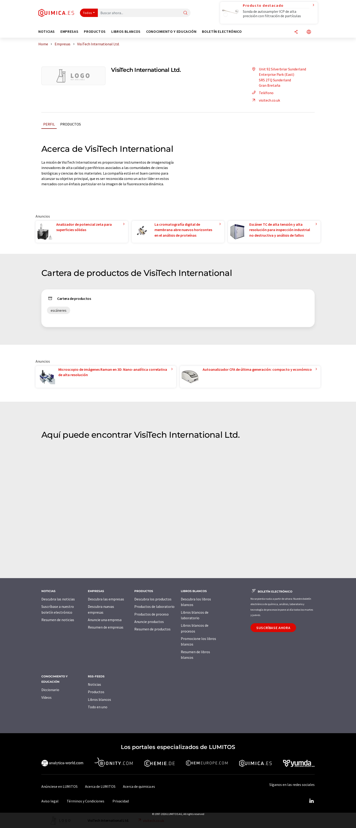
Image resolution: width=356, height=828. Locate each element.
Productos (70, 124)
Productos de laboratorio (154, 606)
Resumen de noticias (57, 619)
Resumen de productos (152, 629)
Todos (87, 13)
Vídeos (46, 697)
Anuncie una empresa (105, 619)
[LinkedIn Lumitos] (311, 801)
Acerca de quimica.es (139, 786)
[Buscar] (185, 13)
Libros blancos (99, 699)
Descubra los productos (152, 599)
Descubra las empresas (106, 599)
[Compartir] (296, 32)
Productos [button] (95, 31)
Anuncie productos (149, 621)
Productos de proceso (151, 614)
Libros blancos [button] (126, 31)
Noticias (94, 684)
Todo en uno (97, 707)
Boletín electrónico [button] (222, 31)
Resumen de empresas (105, 627)
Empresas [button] (69, 31)
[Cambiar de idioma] (309, 32)
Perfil (49, 124)
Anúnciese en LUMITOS (59, 786)
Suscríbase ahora (273, 627)
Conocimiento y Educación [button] (171, 31)
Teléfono (262, 92)
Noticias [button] (46, 31)
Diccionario (50, 689)
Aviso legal (50, 801)
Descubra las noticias (58, 599)
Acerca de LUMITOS (100, 786)
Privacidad (120, 801)
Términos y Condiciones (85, 801)
